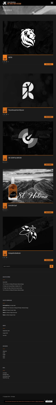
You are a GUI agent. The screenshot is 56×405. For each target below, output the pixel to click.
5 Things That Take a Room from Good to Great (12, 288)
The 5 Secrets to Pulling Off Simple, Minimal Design (13, 284)
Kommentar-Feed (6, 376)
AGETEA (10, 57)
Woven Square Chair (11, 314)
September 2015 (6, 330)
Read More (48, 64)
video (4, 357)
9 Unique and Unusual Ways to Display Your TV (12, 286)
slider (4, 356)
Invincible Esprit (12, 219)
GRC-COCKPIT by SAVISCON (14, 171)
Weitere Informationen (40, 401)
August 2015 (5, 333)
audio (4, 352)
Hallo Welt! (5, 282)
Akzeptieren (49, 401)
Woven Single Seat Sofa (12, 312)
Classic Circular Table (11, 310)
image (4, 354)
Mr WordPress (6, 305)
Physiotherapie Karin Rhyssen (16, 123)
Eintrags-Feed (6, 374)
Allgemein (5, 351)
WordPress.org (6, 377)
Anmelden (5, 372)
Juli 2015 (4, 335)
